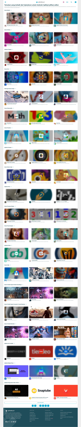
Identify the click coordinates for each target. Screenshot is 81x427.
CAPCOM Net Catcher (10, 181)
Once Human (34, 299)
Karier (31, 421)
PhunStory (33, 44)
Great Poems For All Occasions (12, 201)
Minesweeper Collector (11, 221)
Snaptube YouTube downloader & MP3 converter (40, 397)
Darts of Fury (9, 83)
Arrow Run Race (9, 142)
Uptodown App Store (48, 412)
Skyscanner (58, 358)
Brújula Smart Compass (11, 162)
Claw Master (58, 181)
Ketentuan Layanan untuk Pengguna (66, 412)
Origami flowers (9, 64)
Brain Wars (58, 123)
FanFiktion (33, 201)
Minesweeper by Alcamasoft (61, 221)
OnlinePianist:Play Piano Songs (37, 377)
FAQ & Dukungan (47, 419)
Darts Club (33, 83)
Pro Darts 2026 (58, 83)
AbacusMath (9, 123)
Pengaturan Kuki (62, 415)
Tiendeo (33, 358)
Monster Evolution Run (60, 279)
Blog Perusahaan (32, 419)
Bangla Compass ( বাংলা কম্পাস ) (37, 162)
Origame (57, 64)
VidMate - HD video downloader (61, 397)
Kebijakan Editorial (33, 415)
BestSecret (9, 358)
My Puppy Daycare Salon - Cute (12, 25)
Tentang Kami (32, 412)
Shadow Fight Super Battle (60, 319)
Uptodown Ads (47, 416)
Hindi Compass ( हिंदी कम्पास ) (61, 162)
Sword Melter (9, 44)
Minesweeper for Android (36, 221)
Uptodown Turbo (49, 418)
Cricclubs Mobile (34, 260)
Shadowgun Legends (35, 338)
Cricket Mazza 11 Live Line (60, 260)
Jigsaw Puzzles (58, 240)
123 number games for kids (36, 123)
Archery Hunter (59, 142)
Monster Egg (9, 279)
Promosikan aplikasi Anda (49, 415)
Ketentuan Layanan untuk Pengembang (66, 416)
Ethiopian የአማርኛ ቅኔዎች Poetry (61, 201)
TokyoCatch (34, 181)
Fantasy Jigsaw (34, 240)
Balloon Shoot (34, 142)
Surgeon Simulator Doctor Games (62, 25)
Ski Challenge (58, 103)
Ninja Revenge (9, 319)
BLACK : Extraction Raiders (60, 338)
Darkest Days (9, 299)
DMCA (61, 418)
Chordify (57, 377)
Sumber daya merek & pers (34, 418)
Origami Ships (34, 64)
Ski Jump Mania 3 (35, 103)
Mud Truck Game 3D (59, 299)
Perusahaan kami (32, 413)
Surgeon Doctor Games (36, 25)
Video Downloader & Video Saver (12, 397)
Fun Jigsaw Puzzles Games (11, 240)
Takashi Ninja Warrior (35, 319)
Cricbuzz (8, 260)
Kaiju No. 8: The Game (35, 279)
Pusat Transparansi (33, 416)
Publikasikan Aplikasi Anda (49, 413)
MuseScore (9, 377)
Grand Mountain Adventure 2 (12, 103)
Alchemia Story (59, 44)
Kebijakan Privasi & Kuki (64, 413)
